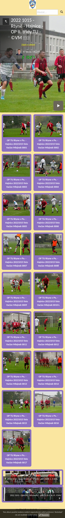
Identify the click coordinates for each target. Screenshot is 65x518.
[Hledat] (47, 12)
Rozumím (45, 515)
